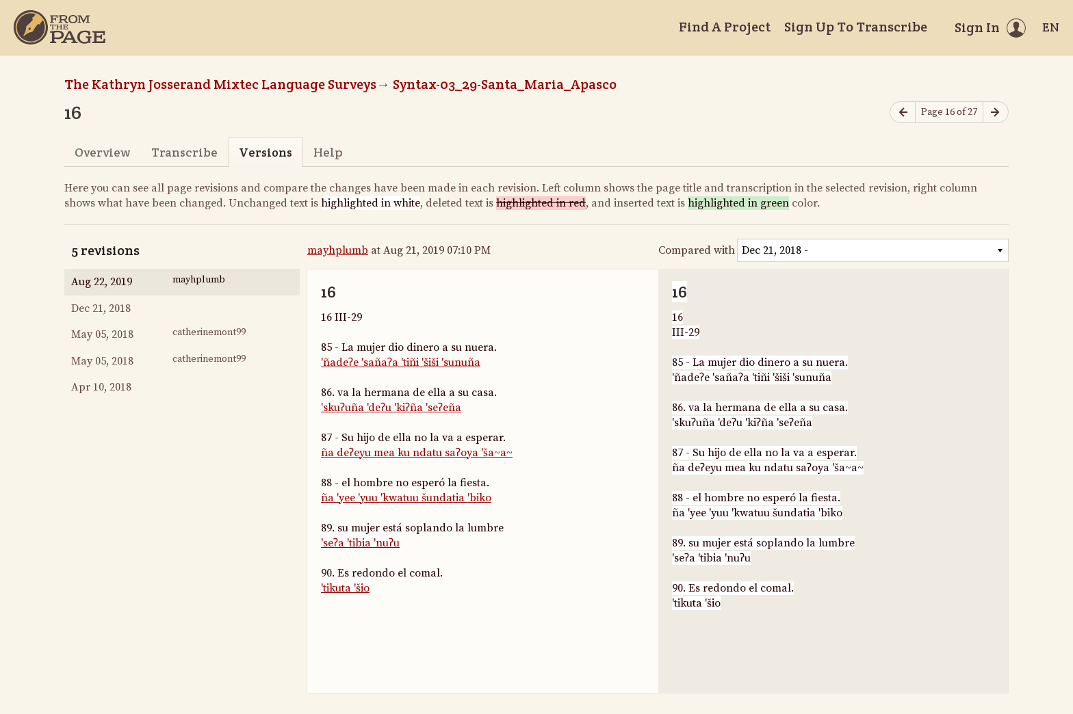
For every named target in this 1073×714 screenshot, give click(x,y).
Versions (265, 152)
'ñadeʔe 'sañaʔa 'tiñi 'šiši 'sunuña (400, 362)
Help (328, 152)
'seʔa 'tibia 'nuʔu (360, 543)
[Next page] (996, 112)
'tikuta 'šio (345, 588)
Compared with (696, 250)
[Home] (59, 27)
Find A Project (725, 27)
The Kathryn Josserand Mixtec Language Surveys (220, 84)
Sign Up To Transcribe (855, 27)
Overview (102, 152)
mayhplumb (337, 250)
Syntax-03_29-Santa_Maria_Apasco (505, 84)
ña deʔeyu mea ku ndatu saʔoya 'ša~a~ (417, 453)
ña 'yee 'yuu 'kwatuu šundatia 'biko (406, 498)
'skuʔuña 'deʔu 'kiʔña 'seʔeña (391, 407)
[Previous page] (903, 112)
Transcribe (184, 152)
